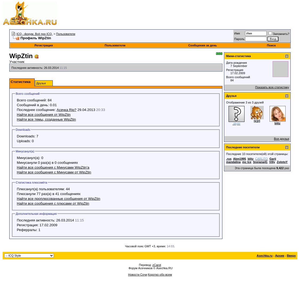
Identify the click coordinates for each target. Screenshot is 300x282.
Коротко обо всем (160, 274)
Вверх (291, 255)
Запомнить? (279, 33)
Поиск (271, 45)
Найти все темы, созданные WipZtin (46, 119)
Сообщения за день (202, 45)
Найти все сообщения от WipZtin (44, 115)
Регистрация (43, 45)
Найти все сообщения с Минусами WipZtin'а (53, 167)
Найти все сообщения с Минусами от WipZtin (54, 172)
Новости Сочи (137, 274)
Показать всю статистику (272, 87)
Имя (237, 33)
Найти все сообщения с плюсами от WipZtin (53, 203)
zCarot (156, 265)
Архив (279, 255)
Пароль (239, 39)
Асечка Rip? (66, 110)
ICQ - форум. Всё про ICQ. (35, 33)
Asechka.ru (265, 255)
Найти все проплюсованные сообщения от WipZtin (58, 199)
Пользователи (65, 33)
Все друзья (281, 138)
